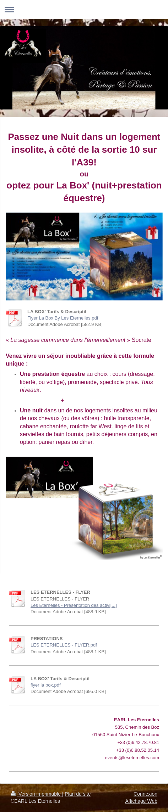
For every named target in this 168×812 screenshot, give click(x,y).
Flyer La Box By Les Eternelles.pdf (62, 318)
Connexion (145, 794)
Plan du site (78, 794)
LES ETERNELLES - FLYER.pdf (64, 645)
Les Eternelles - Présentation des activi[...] (74, 605)
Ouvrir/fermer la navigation (84, 9)
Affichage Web (141, 801)
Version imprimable (36, 794)
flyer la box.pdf (46, 685)
